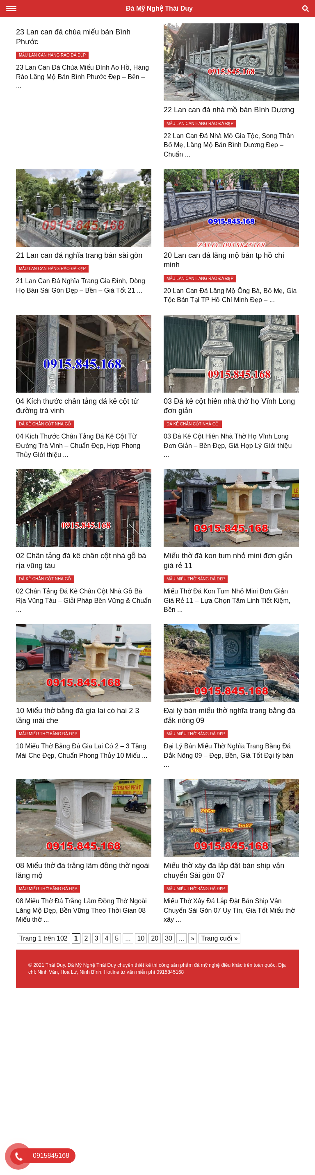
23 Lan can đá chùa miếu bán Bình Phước (73, 36)
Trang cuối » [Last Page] (219, 938)
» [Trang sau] (192, 938)
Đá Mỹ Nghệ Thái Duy (159, 8)
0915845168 (170, 972)
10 (141, 938)
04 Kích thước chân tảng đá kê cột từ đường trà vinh (77, 406)
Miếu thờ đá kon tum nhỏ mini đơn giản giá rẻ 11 (228, 560)
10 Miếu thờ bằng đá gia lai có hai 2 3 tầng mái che (77, 715)
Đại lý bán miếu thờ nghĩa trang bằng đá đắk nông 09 (229, 715)
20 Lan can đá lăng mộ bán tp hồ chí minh (224, 260)
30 (168, 938)
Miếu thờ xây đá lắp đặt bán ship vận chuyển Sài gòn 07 (224, 870)
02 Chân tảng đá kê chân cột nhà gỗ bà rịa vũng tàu (81, 560)
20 (154, 938)
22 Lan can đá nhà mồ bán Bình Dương (229, 110)
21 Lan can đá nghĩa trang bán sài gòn (79, 255)
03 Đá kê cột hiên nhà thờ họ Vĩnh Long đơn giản (229, 406)
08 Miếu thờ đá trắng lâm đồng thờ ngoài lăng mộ (83, 870)
